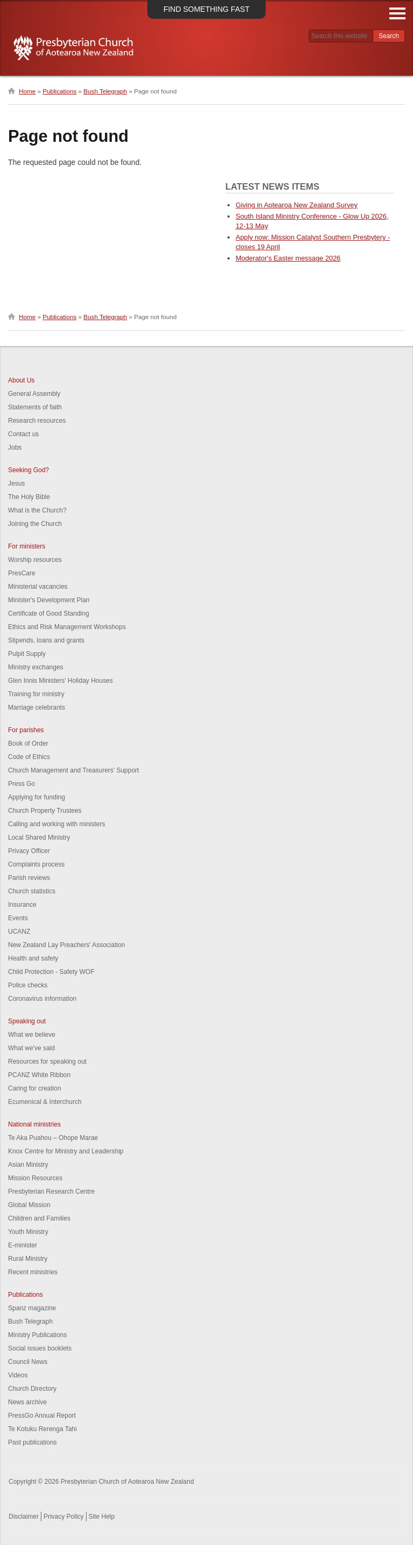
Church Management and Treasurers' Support (73, 770)
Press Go (21, 784)
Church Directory (32, 1388)
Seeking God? (28, 470)
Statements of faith (35, 407)
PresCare (21, 573)
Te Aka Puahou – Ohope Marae (53, 1138)
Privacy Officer (29, 851)
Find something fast (206, 9)
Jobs (15, 447)
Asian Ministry (28, 1164)
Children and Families (39, 1218)
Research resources (37, 420)
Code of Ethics (29, 757)
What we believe (31, 1034)
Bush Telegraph (105, 91)
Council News (27, 1362)
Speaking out (27, 1021)
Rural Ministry (27, 1258)
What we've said (31, 1048)
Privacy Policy (64, 1516)
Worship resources (35, 560)
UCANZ (19, 931)
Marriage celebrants (36, 707)
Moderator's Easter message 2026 (288, 258)
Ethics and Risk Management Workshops (67, 627)
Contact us (23, 434)
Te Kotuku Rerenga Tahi (42, 1429)
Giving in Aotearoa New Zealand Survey (297, 205)
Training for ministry (36, 694)
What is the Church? (37, 510)
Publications (59, 91)
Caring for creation (34, 1088)
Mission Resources (35, 1178)
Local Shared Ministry (39, 837)
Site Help (102, 1516)
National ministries (34, 1124)
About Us (21, 380)
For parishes (26, 730)
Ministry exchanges (35, 667)
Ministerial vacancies (38, 586)
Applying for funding (36, 797)
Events (18, 918)
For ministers (26, 546)
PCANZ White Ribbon (39, 1075)
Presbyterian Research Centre (51, 1191)
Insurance (22, 904)
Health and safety (33, 958)
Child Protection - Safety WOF (51, 972)
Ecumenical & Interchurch (45, 1102)
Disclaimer (24, 1516)
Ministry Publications (37, 1335)
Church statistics (31, 891)
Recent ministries (33, 1272)
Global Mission (29, 1205)
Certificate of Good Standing (48, 613)
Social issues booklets (40, 1348)
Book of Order (28, 743)
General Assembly (34, 394)
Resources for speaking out (47, 1061)
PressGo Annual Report (42, 1415)
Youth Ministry (28, 1232)
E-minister (22, 1245)
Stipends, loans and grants (46, 640)
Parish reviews (29, 878)
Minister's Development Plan (49, 600)
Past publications (32, 1442)
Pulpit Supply (27, 654)
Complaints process (36, 864)
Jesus (16, 483)
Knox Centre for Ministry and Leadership (66, 1151)
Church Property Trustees (45, 810)
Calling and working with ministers (56, 824)
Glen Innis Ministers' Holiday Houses (60, 680)
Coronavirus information (42, 998)
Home (27, 91)
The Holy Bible (29, 497)
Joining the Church (35, 524)
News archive (27, 1402)
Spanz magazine (32, 1308)
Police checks (27, 985)
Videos (17, 1375)
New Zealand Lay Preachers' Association (66, 945)
